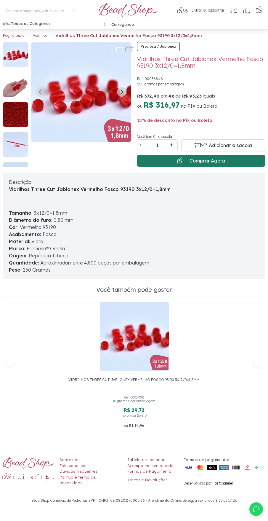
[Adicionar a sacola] (223, 145)
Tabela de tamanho (146, 459)
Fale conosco (72, 465)
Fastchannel (223, 483)
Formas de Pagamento (149, 471)
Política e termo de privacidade (78, 480)
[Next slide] (121, 92)
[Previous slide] (40, 92)
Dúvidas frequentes (78, 471)
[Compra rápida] (233, 10)
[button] (260, 10)
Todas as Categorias (27, 23)
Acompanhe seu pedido (150, 465)
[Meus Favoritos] (246, 10)
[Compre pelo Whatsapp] (256, 509)
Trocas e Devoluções (147, 479)
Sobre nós (69, 459)
